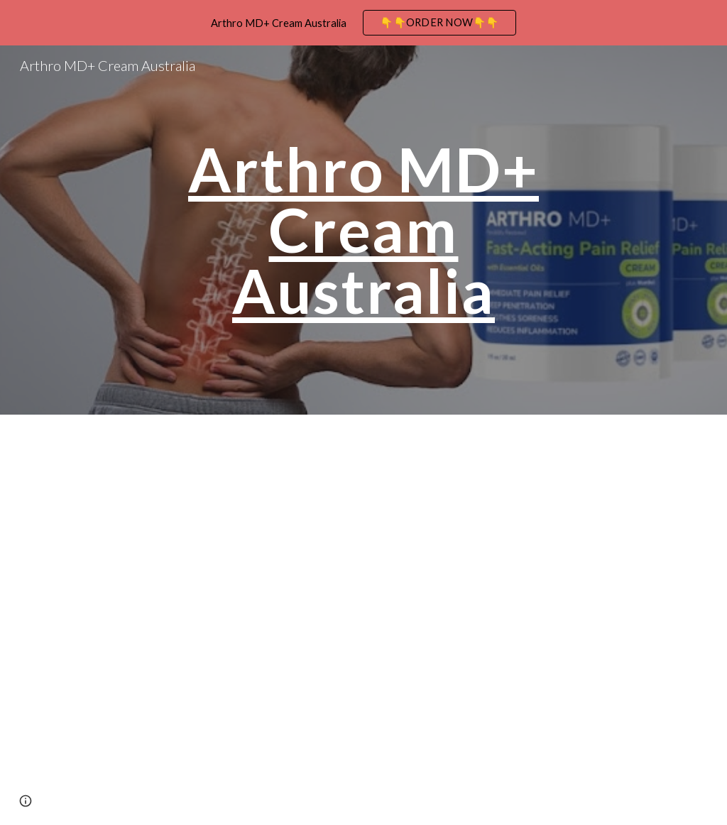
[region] (363, 22)
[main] (363, 230)
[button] (25, 801)
